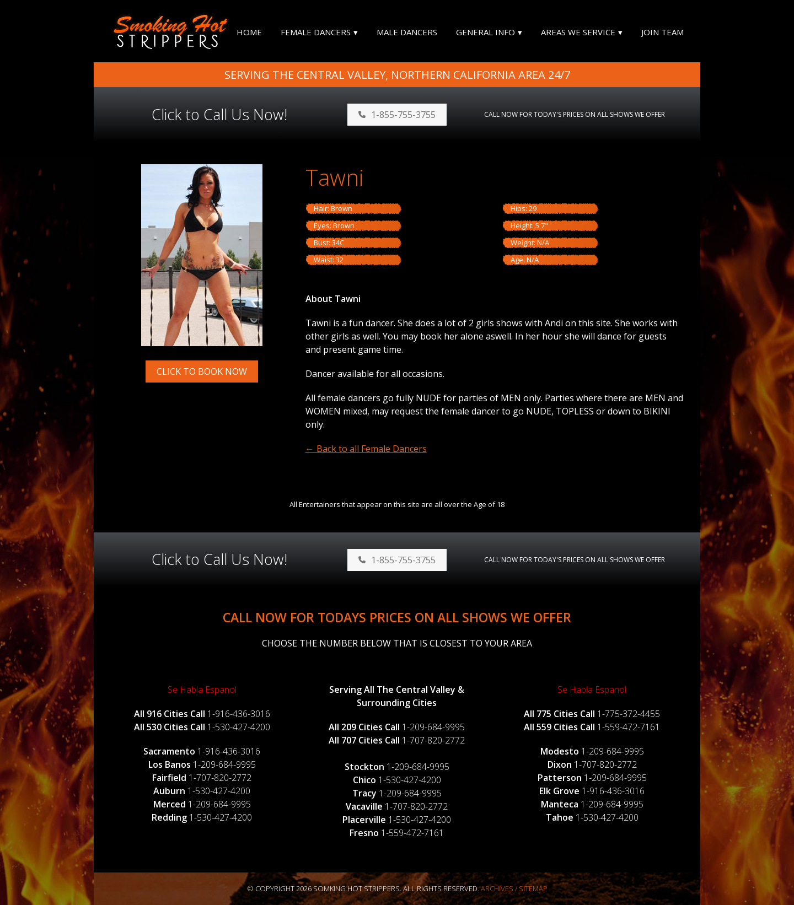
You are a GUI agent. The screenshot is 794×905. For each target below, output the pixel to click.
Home (249, 31)
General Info (485, 31)
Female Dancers (316, 31)
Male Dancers (407, 31)
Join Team (662, 31)
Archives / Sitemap (514, 888)
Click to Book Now (202, 371)
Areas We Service (578, 31)
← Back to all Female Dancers (366, 449)
